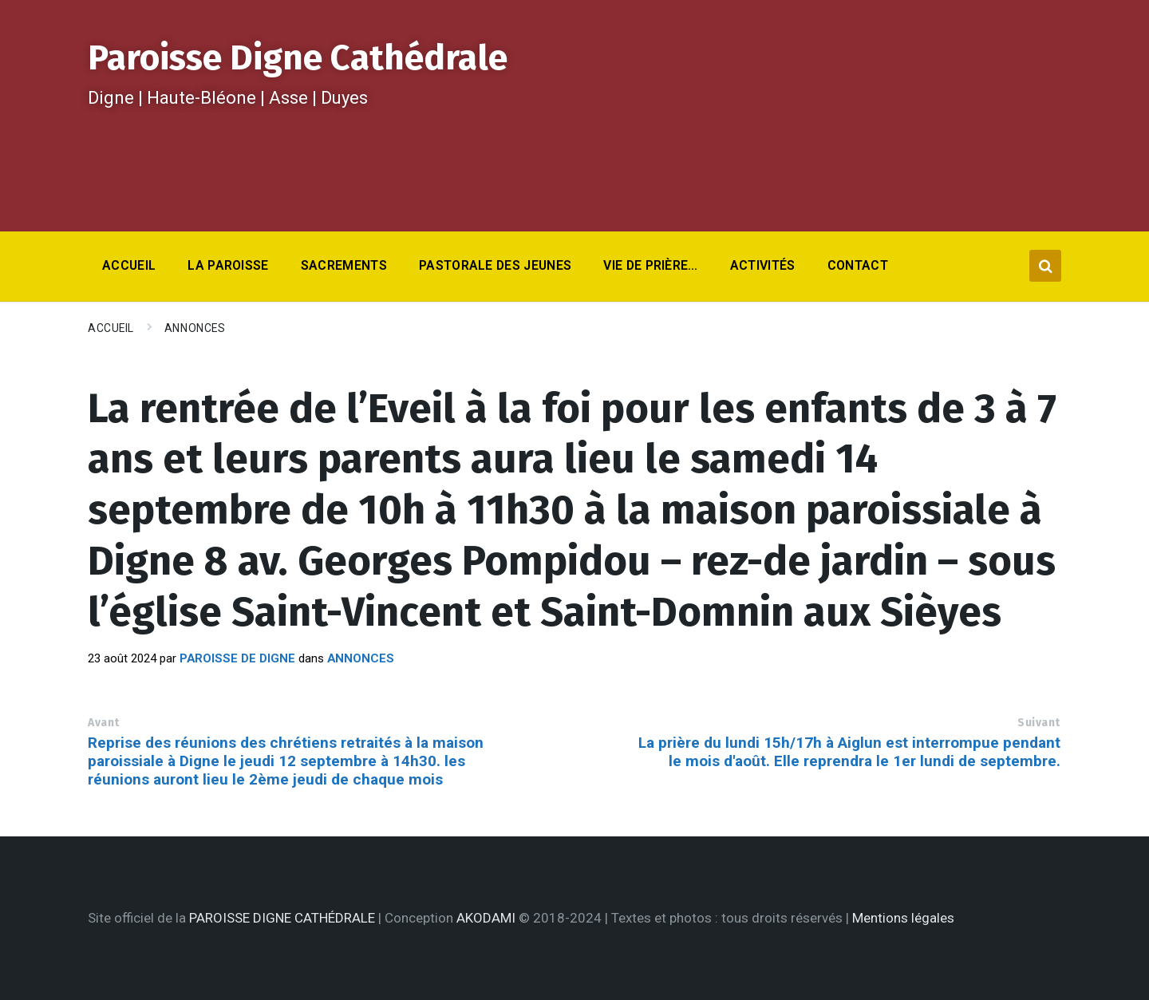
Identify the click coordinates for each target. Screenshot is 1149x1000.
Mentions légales (903, 918)
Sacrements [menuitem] (344, 265)
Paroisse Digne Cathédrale (297, 58)
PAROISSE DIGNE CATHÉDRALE (282, 918)
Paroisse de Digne (237, 658)
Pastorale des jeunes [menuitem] (495, 265)
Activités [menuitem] (763, 265)
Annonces (194, 328)
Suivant (1038, 722)
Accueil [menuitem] (129, 265)
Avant (104, 722)
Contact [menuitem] (857, 265)
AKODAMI (485, 918)
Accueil (111, 328)
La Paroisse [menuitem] (228, 265)
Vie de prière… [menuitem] (650, 265)
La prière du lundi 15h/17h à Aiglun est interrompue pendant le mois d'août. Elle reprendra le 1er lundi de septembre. (849, 751)
